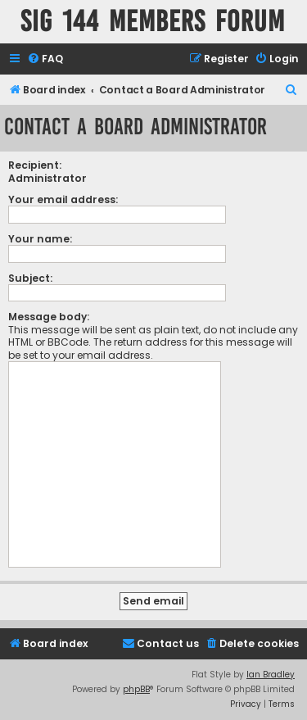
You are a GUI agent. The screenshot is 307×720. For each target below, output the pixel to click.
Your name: (40, 239)
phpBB (136, 689)
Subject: (30, 278)
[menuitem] (45, 59)
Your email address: (63, 199)
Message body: (48, 317)
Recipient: (34, 165)
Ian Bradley (270, 674)
